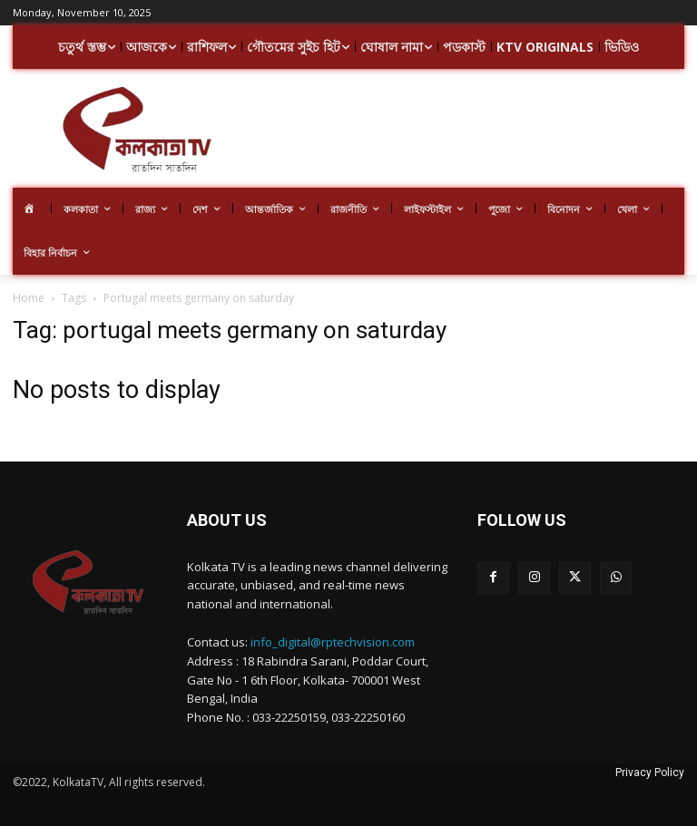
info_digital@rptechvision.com (332, 642)
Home (28, 298)
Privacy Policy (649, 772)
